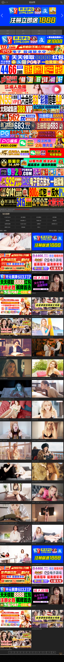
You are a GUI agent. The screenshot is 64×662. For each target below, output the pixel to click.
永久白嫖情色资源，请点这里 (22, 209)
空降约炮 (7, 220)
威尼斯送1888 (54, 223)
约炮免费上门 (23, 220)
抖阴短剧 (23, 227)
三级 (23, 33)
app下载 (5, 2)
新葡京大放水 (7, 227)
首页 (8, 30)
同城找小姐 (38, 220)
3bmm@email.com (54, 209)
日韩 (54, 30)
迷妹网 (32, 2)
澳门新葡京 (23, 217)
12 (44, 652)
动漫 (39, 33)
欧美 (8, 33)
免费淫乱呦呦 (7, 223)
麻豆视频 (54, 217)
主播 (39, 30)
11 (41, 652)
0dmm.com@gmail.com (7, 210)
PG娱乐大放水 (23, 223)
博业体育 (54, 220)
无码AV (38, 227)
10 (37, 652)
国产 (23, 30)
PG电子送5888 (8, 217)
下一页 (49, 652)
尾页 (54, 652)
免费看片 (39, 223)
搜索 (54, 33)
